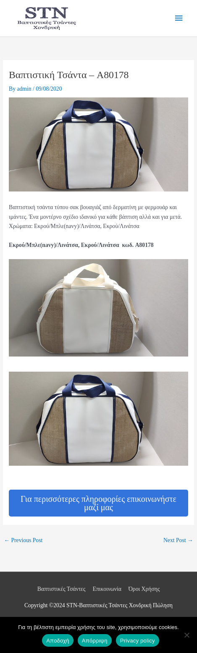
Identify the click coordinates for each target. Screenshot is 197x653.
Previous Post (23, 540)
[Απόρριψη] (186, 635)
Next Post (178, 540)
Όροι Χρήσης (144, 589)
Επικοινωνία (107, 589)
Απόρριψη (95, 640)
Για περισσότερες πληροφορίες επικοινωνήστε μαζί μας (98, 503)
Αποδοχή (57, 640)
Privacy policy (137, 640)
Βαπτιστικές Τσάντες (61, 589)
